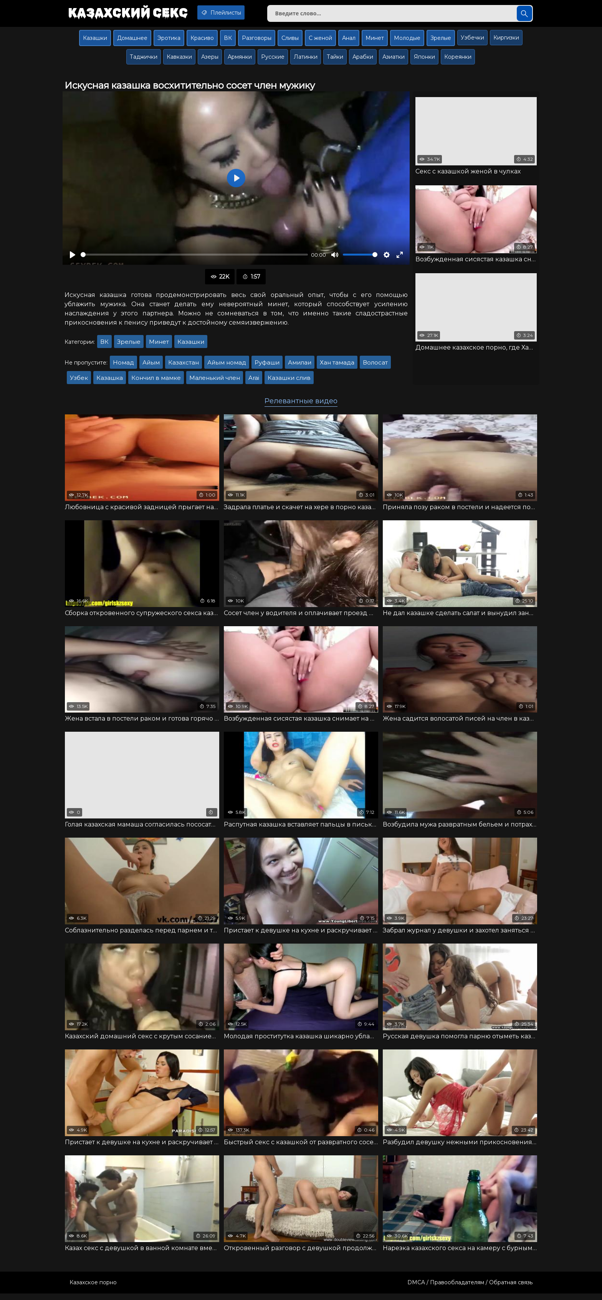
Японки (424, 59)
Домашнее (132, 41)
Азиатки (393, 59)
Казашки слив (289, 380)
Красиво (202, 41)
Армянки (240, 59)
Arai (253, 380)
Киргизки (506, 40)
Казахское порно (93, 1288)
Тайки (335, 59)
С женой (320, 41)
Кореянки (457, 59)
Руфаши (267, 365)
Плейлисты (231, 13)
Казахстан (183, 365)
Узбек (79, 380)
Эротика (168, 41)
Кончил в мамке (156, 380)
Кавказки (179, 59)
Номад (123, 365)
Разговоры (256, 41)
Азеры (209, 59)
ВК (228, 41)
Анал (349, 41)
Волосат (375, 365)
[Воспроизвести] (72, 258)
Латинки (306, 59)
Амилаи (299, 365)
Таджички (143, 59)
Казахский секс (131, 13)
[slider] (194, 258)
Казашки (95, 41)
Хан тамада (337, 365)
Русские (272, 59)
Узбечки (472, 40)
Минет (375, 41)
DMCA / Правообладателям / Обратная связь (470, 1288)
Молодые (407, 41)
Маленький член (214, 380)
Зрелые (440, 41)
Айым (151, 365)
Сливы (290, 41)
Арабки (362, 59)
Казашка (109, 380)
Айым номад (226, 365)
